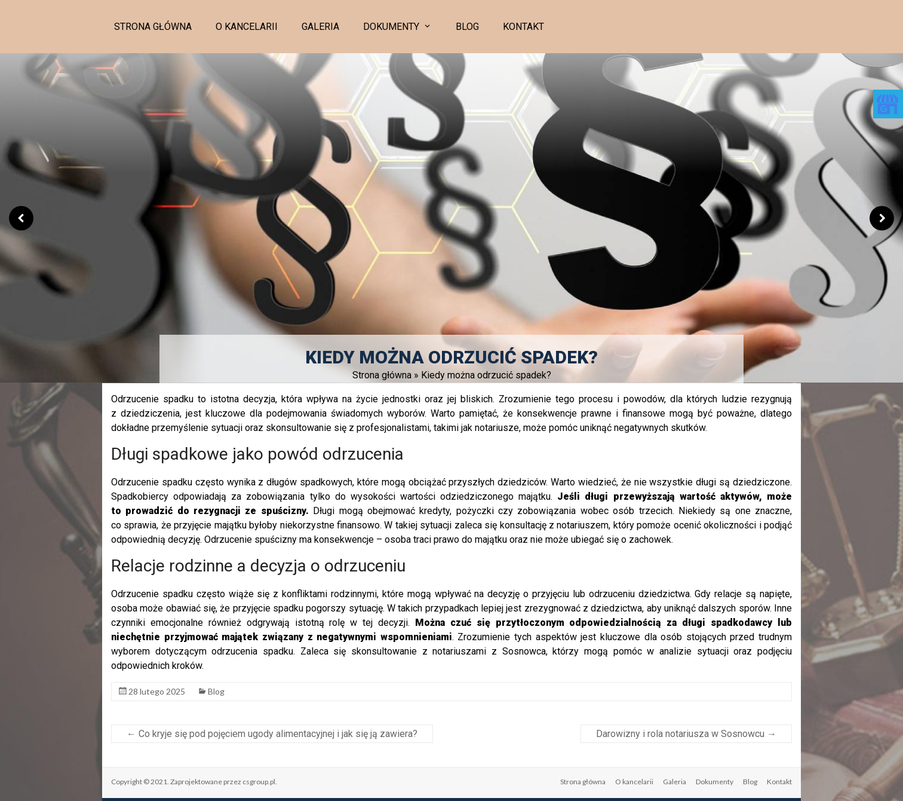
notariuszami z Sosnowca (488, 651)
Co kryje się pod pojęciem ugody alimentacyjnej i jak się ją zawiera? (272, 733)
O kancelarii (247, 26)
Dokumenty (391, 26)
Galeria (320, 26)
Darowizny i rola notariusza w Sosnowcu (686, 733)
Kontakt (523, 26)
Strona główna (153, 26)
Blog (467, 26)
